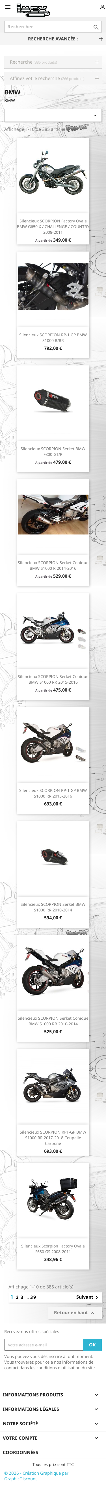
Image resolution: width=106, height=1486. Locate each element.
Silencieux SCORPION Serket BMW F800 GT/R (53, 451)
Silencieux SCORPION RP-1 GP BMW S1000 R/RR (53, 337)
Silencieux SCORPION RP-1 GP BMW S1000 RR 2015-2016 (53, 793)
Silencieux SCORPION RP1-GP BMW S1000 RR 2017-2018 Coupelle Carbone (53, 1137)
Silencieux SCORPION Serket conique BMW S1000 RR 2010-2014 (53, 1020)
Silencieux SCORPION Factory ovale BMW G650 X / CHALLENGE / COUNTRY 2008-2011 (53, 226)
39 (33, 1297)
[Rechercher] (53, 27)
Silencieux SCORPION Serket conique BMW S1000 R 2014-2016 (53, 565)
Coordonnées (20, 1452)
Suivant (88, 1297)
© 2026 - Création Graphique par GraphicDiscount (36, 1475)
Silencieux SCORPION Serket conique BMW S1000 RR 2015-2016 (53, 679)
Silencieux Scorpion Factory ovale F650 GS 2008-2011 (53, 1248)
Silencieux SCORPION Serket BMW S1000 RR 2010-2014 (53, 907)
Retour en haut (75, 1313)
